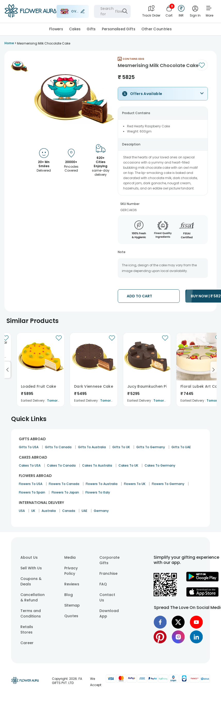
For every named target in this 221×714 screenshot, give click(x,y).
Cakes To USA (30, 465)
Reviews (71, 584)
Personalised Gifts (118, 29)
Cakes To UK (128, 465)
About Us (29, 557)
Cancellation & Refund (32, 597)
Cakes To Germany (160, 465)
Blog (68, 594)
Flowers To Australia (101, 484)
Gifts (91, 29)
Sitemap (72, 605)
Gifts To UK (121, 447)
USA (22, 511)
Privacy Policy (71, 570)
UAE (84, 511)
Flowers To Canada (64, 484)
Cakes (75, 29)
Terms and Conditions (30, 613)
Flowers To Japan (65, 492)
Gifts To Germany (150, 447)
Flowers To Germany (168, 484)
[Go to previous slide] (7, 370)
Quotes (71, 616)
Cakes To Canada (61, 465)
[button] (19, 66)
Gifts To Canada (58, 447)
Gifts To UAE (181, 447)
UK (33, 511)
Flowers (56, 29)
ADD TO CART (139, 296)
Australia (49, 511)
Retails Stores (26, 629)
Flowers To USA (30, 484)
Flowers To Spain (32, 492)
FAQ (103, 584)
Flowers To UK (134, 484)
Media (70, 557)
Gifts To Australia (92, 447)
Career (27, 642)
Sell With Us (31, 568)
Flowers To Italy (97, 492)
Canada (68, 511)
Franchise (108, 573)
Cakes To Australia (97, 465)
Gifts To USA (28, 447)
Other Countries (156, 29)
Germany (101, 511)
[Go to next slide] (213, 370)
